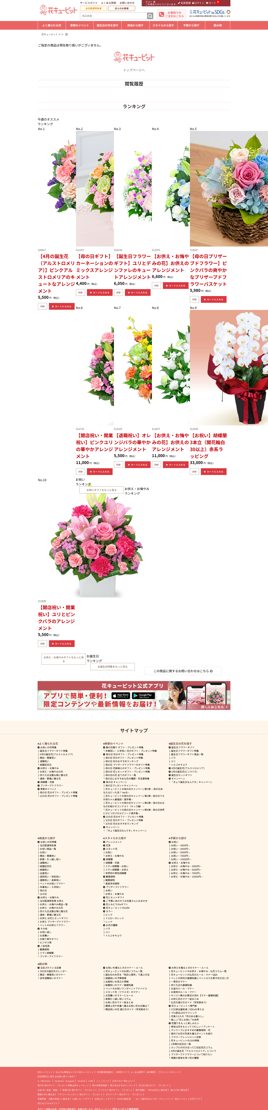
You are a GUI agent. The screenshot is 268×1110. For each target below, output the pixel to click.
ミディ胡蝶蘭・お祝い (116, 866)
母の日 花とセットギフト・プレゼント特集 (127, 771)
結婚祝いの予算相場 (115, 978)
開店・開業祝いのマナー (52, 974)
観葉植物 (44, 949)
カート (211, 3)
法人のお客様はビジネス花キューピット (75, 1072)
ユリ (173, 761)
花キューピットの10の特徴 (185, 1040)
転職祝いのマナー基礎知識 (119, 985)
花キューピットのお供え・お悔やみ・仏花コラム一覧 (199, 971)
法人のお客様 (122, 8)
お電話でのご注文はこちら (174, 14)
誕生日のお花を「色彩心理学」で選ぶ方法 (127, 974)
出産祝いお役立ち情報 (117, 981)
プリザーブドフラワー (50, 785)
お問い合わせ (127, 3)
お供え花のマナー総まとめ (185, 998)
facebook (59, 1081)
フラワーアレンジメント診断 (186, 1037)
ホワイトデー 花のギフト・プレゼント (124, 1094)
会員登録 (184, 3)
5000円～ (180, 852)
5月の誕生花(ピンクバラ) (183, 771)
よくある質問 (108, 3)
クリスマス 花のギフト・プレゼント (115, 1090)
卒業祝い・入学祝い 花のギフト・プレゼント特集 (131, 750)
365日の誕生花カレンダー (53, 971)
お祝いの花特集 (48, 747)
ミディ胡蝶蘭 (47, 952)
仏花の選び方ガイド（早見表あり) (188, 1002)
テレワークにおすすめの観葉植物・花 (190, 1030)
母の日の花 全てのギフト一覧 (120, 775)
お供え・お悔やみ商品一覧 (54, 904)
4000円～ (180, 848)
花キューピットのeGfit (116, 907)
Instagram (70, 1081)
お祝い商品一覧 (48, 848)
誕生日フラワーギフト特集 (54, 750)
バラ (173, 757)
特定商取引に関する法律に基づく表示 (56, 1076)
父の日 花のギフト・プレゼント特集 (59, 795)
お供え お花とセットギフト (54, 918)
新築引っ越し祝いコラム (118, 998)
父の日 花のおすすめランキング (121, 823)
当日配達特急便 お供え (52, 900)
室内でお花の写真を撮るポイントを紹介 (192, 1033)
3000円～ (180, 845)
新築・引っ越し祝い (50, 859)
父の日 (43, 893)
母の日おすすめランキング (123, 1085)
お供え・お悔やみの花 (51, 771)
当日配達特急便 (93, 8)
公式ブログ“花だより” (122, 1081)
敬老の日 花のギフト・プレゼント (78, 1090)
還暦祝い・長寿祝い (50, 880)
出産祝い (44, 873)
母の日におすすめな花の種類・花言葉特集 (127, 778)
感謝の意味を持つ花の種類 (185, 1057)
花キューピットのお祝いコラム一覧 (123, 971)
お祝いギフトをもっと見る (102, 490)
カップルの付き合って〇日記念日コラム (191, 1047)
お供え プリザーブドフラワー (55, 921)
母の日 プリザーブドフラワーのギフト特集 (127, 764)
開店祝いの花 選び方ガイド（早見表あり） (127, 1009)
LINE (90, 1081)
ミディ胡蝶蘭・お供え (116, 869)
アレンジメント (112, 841)
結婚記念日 (45, 764)
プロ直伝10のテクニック (184, 1012)
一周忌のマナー (179, 981)
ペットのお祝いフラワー (52, 883)
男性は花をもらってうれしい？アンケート (193, 1026)
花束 (106, 845)
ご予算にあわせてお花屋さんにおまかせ (125, 900)
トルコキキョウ (179, 764)
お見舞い (44, 935)
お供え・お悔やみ (49, 768)
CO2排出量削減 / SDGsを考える (187, 1009)
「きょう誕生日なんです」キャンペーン (126, 830)
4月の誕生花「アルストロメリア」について (193, 1050)
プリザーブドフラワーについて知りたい (191, 1054)
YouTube (81, 1081)
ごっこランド (102, 1081)
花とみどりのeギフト (115, 904)
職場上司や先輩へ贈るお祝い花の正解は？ (127, 1005)
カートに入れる (62, 306)
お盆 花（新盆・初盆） (48, 1090)
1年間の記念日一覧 (181, 1043)
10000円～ (181, 859)
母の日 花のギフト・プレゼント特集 (59, 792)
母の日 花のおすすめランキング (121, 761)
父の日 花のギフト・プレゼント (154, 1085)
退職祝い (44, 761)
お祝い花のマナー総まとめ (119, 1002)
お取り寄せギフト (49, 939)
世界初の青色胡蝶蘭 (115, 873)
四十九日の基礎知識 (181, 985)
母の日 (43, 890)
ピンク (108, 914)
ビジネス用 (45, 942)
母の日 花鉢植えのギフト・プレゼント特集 (127, 768)
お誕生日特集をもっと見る (113, 666)
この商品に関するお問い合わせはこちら (183, 671)
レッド (108, 921)
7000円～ (180, 855)
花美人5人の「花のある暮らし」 (188, 1016)
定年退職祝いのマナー (51, 978)
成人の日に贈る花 (178, 1090)
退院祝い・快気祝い (50, 876)
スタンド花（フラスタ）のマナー (122, 991)
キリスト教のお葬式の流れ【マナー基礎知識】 (195, 995)
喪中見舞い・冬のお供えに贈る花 (151, 1090)
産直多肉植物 (112, 883)
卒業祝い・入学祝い (50, 887)
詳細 (42, 306)
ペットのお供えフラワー (52, 925)
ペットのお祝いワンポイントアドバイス (126, 988)
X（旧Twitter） (45, 1081)
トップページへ (134, 67)
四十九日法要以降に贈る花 (54, 775)
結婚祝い (44, 869)
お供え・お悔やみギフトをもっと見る (64, 659)
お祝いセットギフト (82, 1099)
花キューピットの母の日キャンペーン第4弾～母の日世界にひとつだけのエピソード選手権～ (133, 811)
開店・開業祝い (48, 757)
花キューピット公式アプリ (187, 1099)
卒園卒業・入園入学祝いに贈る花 (53, 1099)
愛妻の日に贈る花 (46, 1094)
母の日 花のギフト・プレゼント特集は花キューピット (63, 1085)
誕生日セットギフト (180, 775)
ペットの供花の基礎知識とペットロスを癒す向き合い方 (200, 978)
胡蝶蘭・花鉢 (46, 782)
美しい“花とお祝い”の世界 (185, 1019)
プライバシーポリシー (168, 1072)
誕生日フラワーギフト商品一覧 (187, 754)
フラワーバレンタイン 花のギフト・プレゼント (80, 1094)
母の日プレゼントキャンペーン (121, 785)
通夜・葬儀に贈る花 (50, 778)
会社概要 (150, 1072)
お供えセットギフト (104, 1099)
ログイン (198, 3)
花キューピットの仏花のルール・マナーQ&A (194, 974)
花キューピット (45, 1072)
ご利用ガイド (121, 1072)
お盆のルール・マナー (182, 988)
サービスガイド (89, 3)
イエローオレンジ (114, 918)
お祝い (43, 852)
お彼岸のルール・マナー (183, 991)
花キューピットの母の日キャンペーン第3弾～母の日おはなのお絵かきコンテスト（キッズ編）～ (133, 804)
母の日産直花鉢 (99, 1085)
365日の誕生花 (124, 1099)
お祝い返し (45, 932)
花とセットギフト (113, 897)
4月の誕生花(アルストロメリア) (56, 754)
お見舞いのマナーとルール (119, 995)
